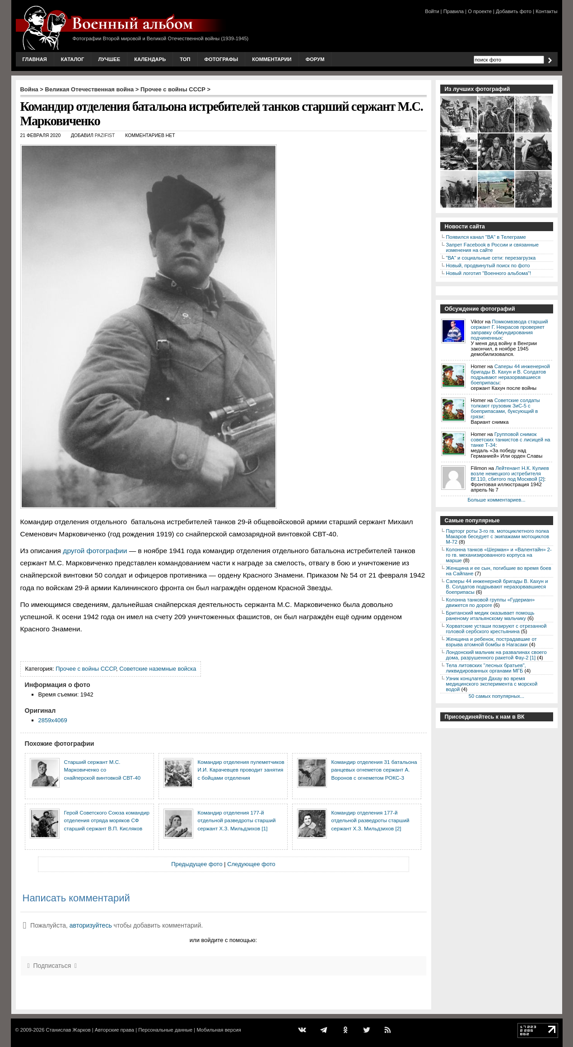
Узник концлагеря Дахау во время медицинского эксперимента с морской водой (492, 684)
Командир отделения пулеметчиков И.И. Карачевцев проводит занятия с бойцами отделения (241, 770)
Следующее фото (251, 864)
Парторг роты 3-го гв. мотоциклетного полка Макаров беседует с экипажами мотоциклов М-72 (498, 536)
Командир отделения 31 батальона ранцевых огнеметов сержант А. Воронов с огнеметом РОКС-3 (374, 770)
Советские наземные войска (157, 668)
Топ (185, 59)
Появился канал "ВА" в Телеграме (486, 237)
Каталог (72, 59)
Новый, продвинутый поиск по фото (488, 265)
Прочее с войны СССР (172, 89)
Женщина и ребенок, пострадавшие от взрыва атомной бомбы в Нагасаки (491, 641)
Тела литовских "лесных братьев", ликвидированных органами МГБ (486, 668)
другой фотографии (95, 550)
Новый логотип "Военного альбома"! (488, 273)
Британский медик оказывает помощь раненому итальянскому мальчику (490, 615)
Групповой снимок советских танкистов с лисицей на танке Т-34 (510, 439)
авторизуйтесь (91, 925)
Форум (315, 59)
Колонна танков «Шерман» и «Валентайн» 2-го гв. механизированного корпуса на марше (499, 555)
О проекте (480, 11)
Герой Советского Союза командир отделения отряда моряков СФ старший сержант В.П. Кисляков (106, 820)
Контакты (546, 11)
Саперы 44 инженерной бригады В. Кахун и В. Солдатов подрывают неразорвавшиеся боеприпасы (510, 374)
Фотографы (221, 59)
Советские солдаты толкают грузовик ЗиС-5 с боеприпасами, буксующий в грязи (505, 408)
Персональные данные (165, 1030)
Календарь (150, 59)
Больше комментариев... (496, 499)
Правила (453, 11)
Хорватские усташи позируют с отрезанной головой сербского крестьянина (496, 628)
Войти (432, 11)
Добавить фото (513, 11)
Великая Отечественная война (89, 89)
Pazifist (105, 135)
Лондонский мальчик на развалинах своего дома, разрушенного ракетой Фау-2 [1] (496, 654)
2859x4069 (52, 720)
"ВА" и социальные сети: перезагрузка (491, 258)
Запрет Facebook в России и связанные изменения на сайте (492, 247)
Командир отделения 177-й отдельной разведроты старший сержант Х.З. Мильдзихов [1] (237, 820)
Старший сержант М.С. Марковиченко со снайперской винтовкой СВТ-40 (102, 770)
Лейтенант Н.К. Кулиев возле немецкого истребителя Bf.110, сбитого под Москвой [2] (510, 473)
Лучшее (109, 59)
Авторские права (114, 1030)
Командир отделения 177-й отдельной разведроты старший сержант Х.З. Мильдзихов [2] (370, 820)
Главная (35, 59)
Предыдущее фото (196, 864)
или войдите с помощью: (223, 940)
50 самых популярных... (496, 696)
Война (29, 89)
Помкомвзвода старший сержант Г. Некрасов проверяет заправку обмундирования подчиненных (509, 330)
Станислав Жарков (68, 1030)
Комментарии (271, 59)
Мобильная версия (218, 1030)
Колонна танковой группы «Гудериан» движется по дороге (490, 602)
